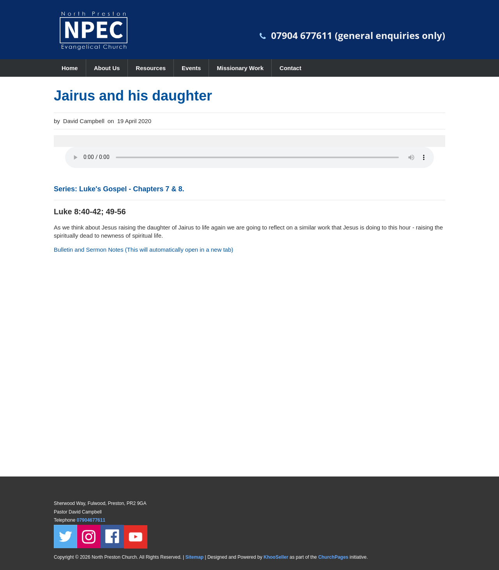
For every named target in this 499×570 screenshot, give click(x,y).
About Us (107, 68)
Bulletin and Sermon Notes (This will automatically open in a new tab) (143, 249)
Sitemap (194, 557)
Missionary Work (240, 68)
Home (70, 68)
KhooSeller (276, 557)
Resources (151, 68)
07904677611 (92, 520)
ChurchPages (333, 557)
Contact (290, 68)
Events (191, 68)
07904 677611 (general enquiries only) (358, 35)
